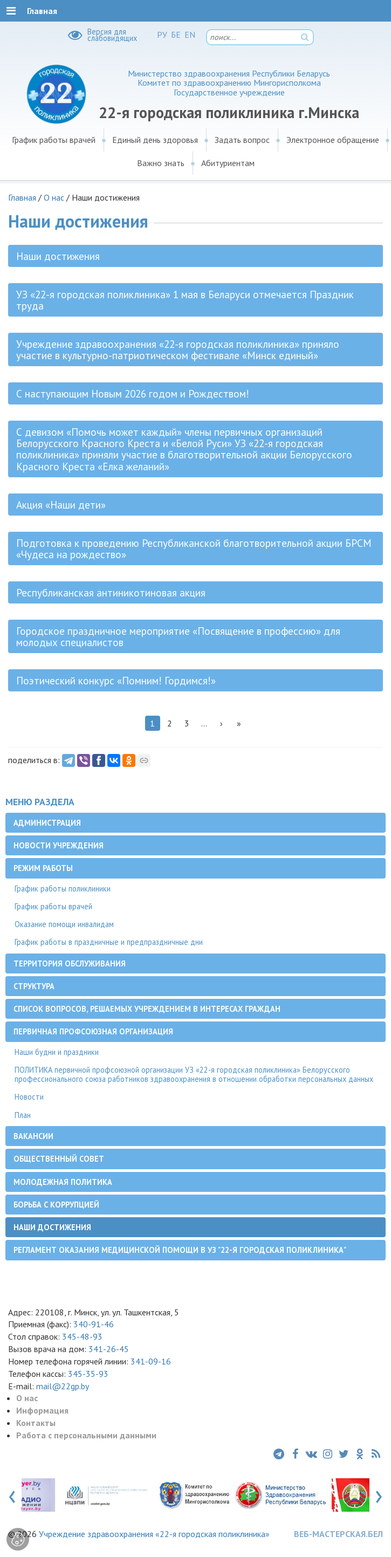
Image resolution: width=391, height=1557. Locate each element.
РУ (162, 34)
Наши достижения (52, 1227)
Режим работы (43, 868)
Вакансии (33, 1136)
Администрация (47, 823)
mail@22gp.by (62, 1386)
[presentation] (12, 1494)
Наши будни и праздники (57, 1052)
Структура (33, 986)
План (23, 1115)
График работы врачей (53, 139)
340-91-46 (92, 1324)
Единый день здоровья (155, 139)
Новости (29, 1097)
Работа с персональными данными (86, 1435)
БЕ (176, 34)
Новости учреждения (58, 845)
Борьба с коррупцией (56, 1204)
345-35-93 (88, 1373)
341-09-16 (151, 1361)
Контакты (36, 1422)
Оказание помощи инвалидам (64, 924)
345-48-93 (82, 1336)
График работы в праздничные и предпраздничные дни (109, 942)
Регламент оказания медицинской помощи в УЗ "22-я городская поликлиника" (179, 1250)
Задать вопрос (242, 139)
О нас (54, 197)
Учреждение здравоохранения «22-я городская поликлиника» (154, 1533)
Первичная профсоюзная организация (93, 1031)
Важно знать (160, 162)
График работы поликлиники (63, 888)
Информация (42, 1410)
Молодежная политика (62, 1182)
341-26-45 (108, 1348)
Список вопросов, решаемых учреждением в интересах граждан (146, 1009)
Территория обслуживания (69, 963)
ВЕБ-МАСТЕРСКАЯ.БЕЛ (338, 1533)
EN (189, 34)
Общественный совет (58, 1159)
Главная (22, 197)
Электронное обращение (332, 139)
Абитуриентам (228, 162)
